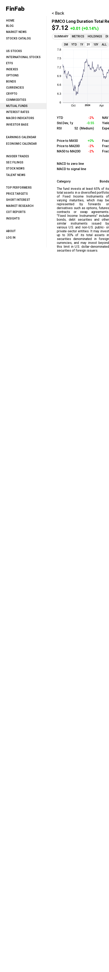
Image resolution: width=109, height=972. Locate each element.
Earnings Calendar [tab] (21, 137)
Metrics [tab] (78, 36)
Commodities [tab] (16, 99)
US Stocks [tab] (14, 51)
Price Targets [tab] (17, 193)
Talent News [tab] (15, 175)
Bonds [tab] (11, 81)
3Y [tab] (88, 44)
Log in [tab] (10, 237)
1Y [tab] (81, 44)
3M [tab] (66, 44)
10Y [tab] (95, 44)
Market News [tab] (16, 32)
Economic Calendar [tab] (21, 143)
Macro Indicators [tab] (20, 118)
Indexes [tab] (12, 69)
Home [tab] (10, 20)
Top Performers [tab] (19, 187)
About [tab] (11, 231)
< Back (58, 13)
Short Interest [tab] (18, 199)
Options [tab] (12, 75)
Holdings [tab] (95, 36)
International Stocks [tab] (23, 57)
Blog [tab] (10, 25)
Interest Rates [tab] (17, 112)
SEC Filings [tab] (14, 162)
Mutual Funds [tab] (17, 106)
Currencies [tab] (15, 87)
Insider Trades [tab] (17, 156)
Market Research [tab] (19, 205)
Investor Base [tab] (17, 124)
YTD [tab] (74, 44)
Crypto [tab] (11, 93)
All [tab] (104, 44)
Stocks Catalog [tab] (18, 38)
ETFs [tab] (9, 63)
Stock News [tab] (15, 168)
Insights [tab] (13, 218)
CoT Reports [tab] (16, 212)
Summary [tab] (61, 36)
